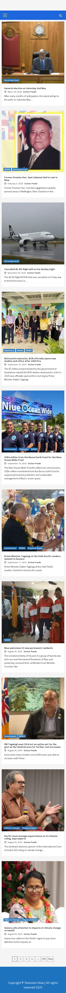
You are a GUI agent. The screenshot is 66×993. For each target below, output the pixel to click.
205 (44, 959)
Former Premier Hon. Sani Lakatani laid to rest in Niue (31, 178)
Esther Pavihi (29, 91)
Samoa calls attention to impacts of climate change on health (32, 929)
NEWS (7, 169)
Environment (10, 449)
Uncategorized (11, 80)
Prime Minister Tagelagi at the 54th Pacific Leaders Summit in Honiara (32, 557)
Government (10, 548)
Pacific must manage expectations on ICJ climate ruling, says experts (31, 837)
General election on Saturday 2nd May (25, 88)
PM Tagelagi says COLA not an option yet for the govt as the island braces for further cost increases (32, 745)
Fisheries (24, 449)
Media (20, 350)
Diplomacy (9, 350)
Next (50, 959)
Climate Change (12, 828)
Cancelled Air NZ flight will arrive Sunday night (29, 269)
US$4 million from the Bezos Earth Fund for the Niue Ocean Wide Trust (32, 458)
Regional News (35, 548)
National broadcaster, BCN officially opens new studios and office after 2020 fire (30, 360)
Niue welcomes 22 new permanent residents (28, 648)
